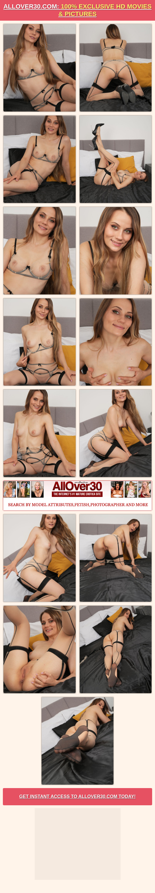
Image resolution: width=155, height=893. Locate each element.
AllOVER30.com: (77, 10)
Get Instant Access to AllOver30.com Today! (77, 796)
